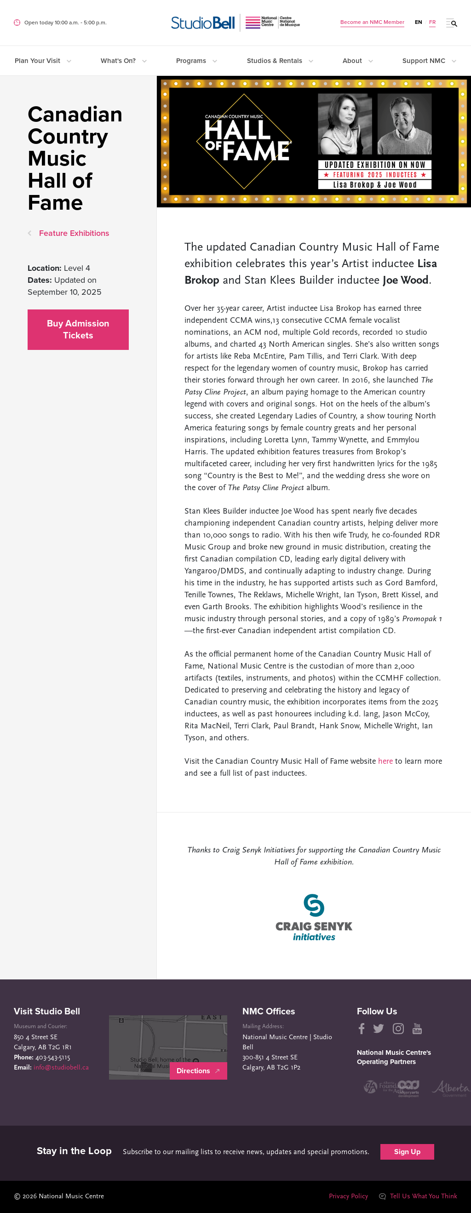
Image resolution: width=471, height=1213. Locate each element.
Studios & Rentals (280, 61)
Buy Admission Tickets (78, 329)
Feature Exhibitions (74, 233)
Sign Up (407, 1151)
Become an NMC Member (372, 22)
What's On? (124, 61)
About (358, 61)
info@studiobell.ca (61, 1067)
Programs (196, 61)
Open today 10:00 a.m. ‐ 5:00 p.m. (65, 22)
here (385, 761)
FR (432, 22)
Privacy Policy (348, 1196)
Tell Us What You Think (418, 1196)
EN (418, 22)
